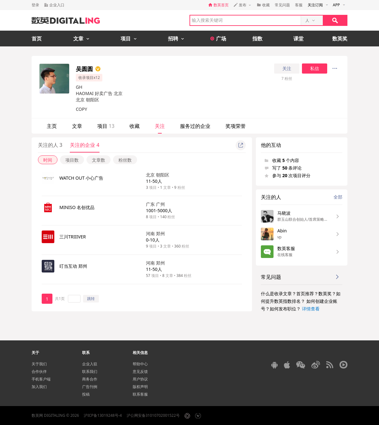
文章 (77, 126)
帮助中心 (140, 364)
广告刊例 (89, 386)
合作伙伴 (39, 371)
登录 (35, 5)
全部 (338, 197)
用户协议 (140, 379)
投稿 (86, 394)
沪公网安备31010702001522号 (153, 415)
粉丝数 (125, 160)
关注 (286, 68)
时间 (47, 160)
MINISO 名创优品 (76, 207)
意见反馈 (140, 371)
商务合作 (89, 379)
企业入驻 (89, 364)
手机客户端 (41, 379)
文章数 (98, 160)
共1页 (60, 298)
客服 (299, 5)
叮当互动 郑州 (73, 266)
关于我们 (39, 364)
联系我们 (89, 371)
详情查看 (311, 309)
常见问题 (282, 5)
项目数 (72, 160)
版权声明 (140, 386)
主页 (52, 126)
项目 (105, 126)
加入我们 (39, 386)
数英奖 (339, 38)
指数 (257, 38)
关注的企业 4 (84, 144)
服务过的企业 (195, 126)
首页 (37, 38)
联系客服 (140, 394)
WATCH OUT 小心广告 (81, 178)
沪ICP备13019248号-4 (103, 415)
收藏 (134, 126)
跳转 (91, 298)
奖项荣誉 (236, 126)
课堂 (298, 38)
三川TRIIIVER (72, 237)
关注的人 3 (50, 144)
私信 (314, 68)
